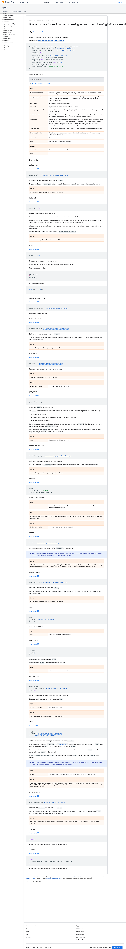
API (37, 2)
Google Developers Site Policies (54, 878)
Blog (27, 928)
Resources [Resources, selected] (47, 2)
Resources (40, 20)
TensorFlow (32, 20)
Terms (27, 947)
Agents (5, 7)
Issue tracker (79, 928)
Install (22, 2)
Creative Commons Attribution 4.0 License (73, 877)
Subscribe (117, 947)
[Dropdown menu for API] (40, 2)
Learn (28, 2)
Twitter (28, 934)
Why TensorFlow (73, 2)
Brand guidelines (80, 937)
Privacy (33, 947)
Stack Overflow (80, 934)
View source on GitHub (38, 32)
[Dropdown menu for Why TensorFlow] (80, 2)
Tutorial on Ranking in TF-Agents (41, 83)
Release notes (80, 931)
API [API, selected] (25, 11)
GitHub (120, 2)
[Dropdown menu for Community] (65, 2)
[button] (11, 13)
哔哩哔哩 (28, 937)
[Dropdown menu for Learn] (32, 2)
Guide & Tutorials (16, 11)
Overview (5, 11)
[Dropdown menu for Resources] (52, 2)
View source (33, 169)
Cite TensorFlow (80, 940)
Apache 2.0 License (31, 878)
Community (59, 2)
